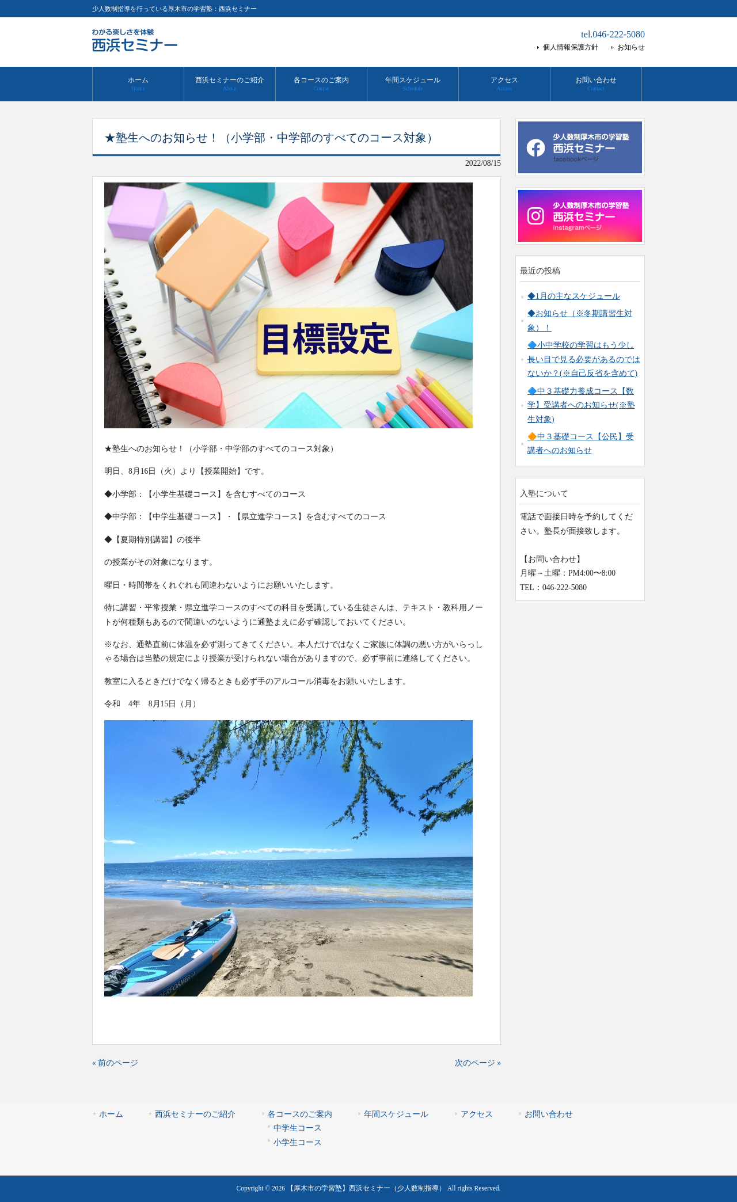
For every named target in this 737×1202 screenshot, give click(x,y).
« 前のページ (115, 1063)
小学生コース (297, 1142)
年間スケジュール (396, 1114)
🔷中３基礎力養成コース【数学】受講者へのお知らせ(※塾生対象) (581, 405)
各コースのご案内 (300, 1114)
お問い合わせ (549, 1114)
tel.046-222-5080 (613, 34)
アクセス (477, 1114)
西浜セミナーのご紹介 (195, 1114)
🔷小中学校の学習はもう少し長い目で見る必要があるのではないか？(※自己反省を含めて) (583, 359)
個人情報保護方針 (570, 47)
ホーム (111, 1114)
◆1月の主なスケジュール (573, 296)
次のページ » (478, 1063)
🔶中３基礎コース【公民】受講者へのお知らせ (580, 443)
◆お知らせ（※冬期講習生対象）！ (579, 320)
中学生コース (297, 1128)
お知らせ (631, 47)
